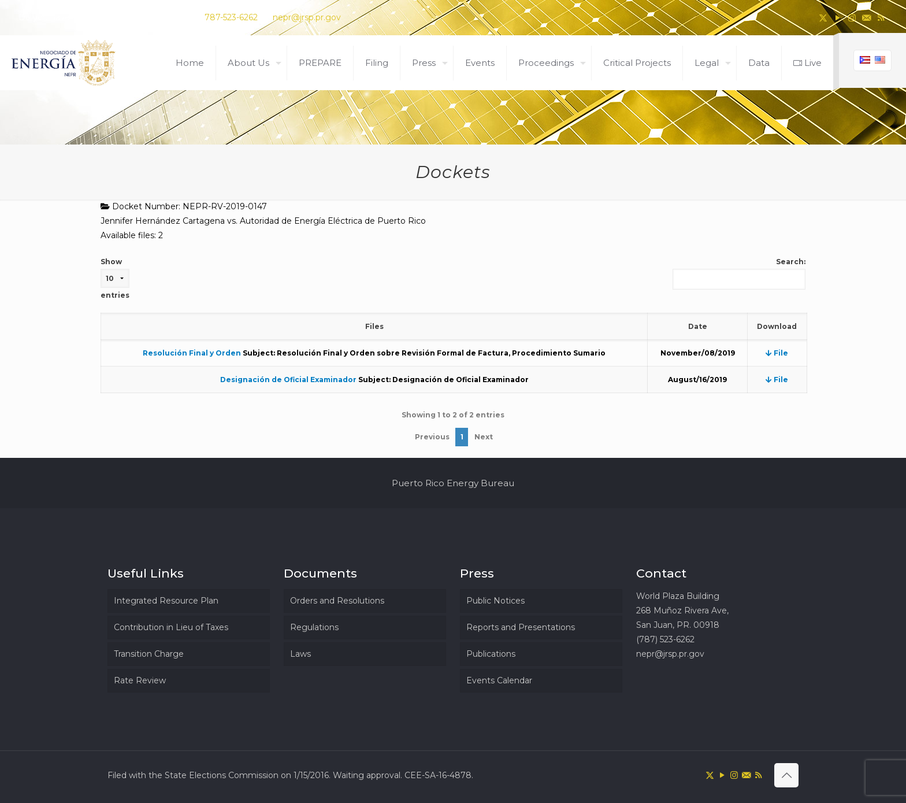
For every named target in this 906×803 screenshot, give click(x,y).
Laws (300, 654)
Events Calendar (499, 680)
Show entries (115, 278)
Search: (739, 273)
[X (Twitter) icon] (823, 17)
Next (483, 436)
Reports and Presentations (520, 627)
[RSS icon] (881, 17)
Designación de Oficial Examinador (288, 379)
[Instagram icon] (852, 17)
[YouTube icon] (837, 17)
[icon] (866, 17)
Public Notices (495, 600)
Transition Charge (149, 654)
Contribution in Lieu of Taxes (171, 627)
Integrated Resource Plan (166, 600)
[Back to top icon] (786, 775)
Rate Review (140, 680)
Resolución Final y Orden (192, 353)
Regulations (314, 627)
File (777, 353)
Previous (432, 436)
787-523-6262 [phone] (231, 17)
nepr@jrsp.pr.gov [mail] (307, 17)
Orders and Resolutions (337, 600)
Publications (490, 654)
